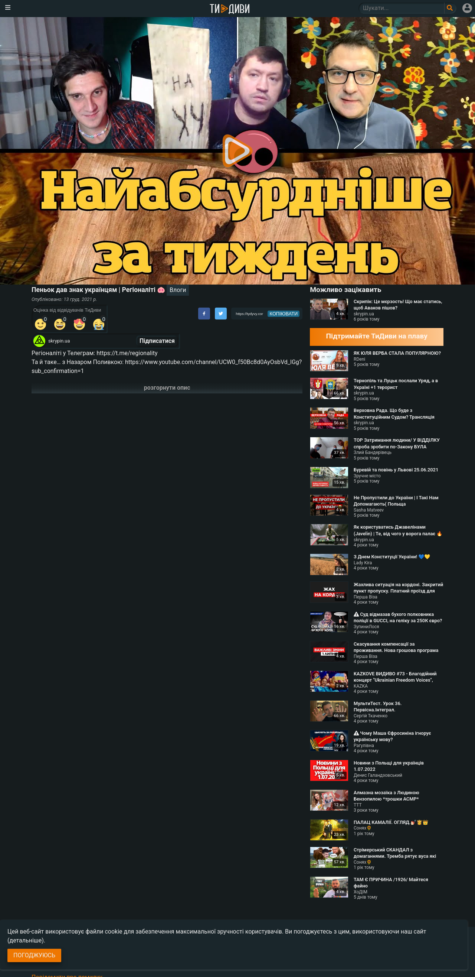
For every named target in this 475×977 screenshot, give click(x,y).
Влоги (178, 289)
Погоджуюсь (34, 955)
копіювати (284, 314)
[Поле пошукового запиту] (450, 8)
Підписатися (157, 340)
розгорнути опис (167, 387)
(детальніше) (25, 940)
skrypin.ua (59, 341)
